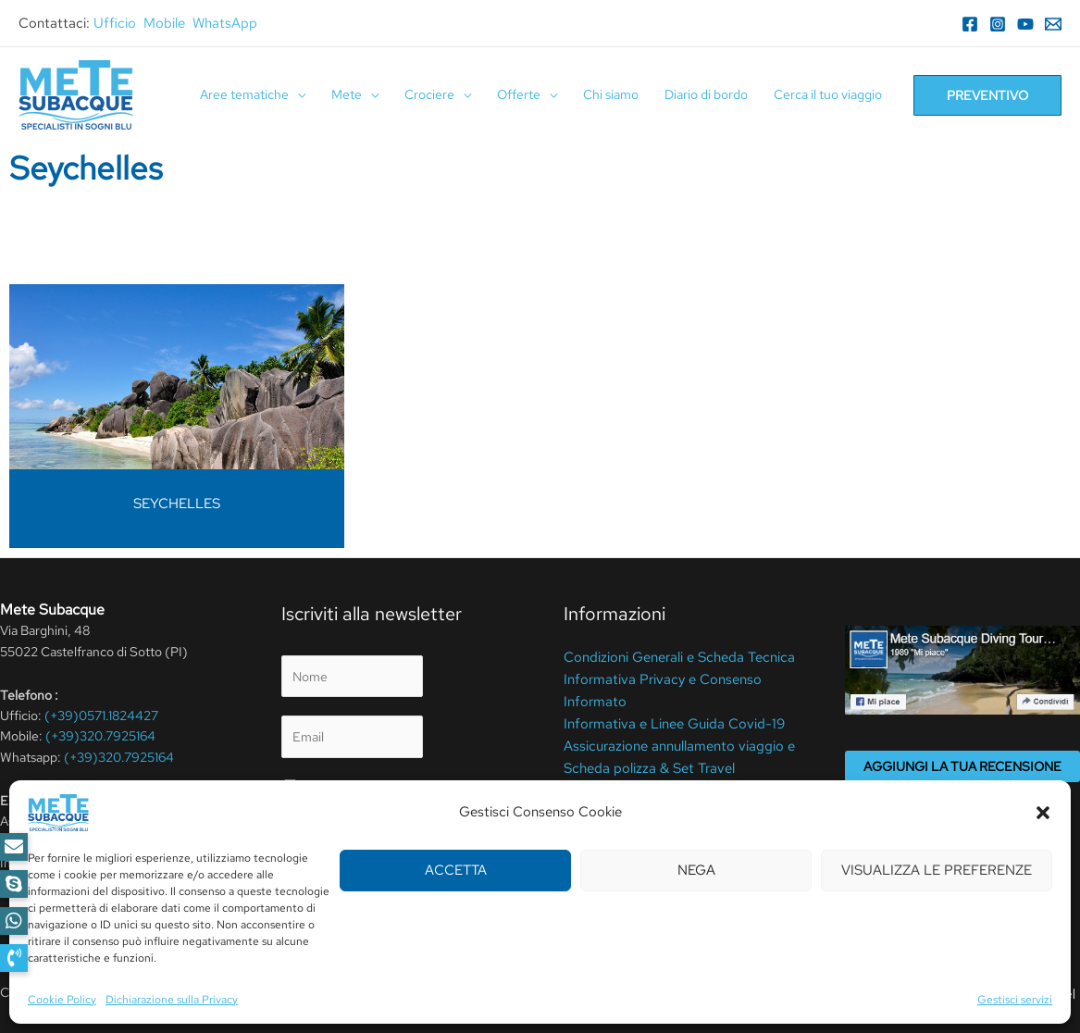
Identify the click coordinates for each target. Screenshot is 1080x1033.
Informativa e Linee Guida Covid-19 (665, 718)
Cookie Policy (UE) (618, 780)
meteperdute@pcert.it (92, 842)
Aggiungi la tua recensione (962, 766)
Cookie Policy (398, 992)
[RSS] (173, 894)
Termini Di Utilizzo (301, 992)
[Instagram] (997, 24)
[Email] (1053, 24)
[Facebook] (970, 24)
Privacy (326, 786)
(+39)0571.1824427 (101, 715)
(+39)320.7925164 (100, 736)
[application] (297, 95)
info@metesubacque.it (142, 862)
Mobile (164, 23)
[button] (14, 958)
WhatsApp (224, 23)
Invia (316, 877)
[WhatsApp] (117, 894)
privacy (365, 833)
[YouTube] (1025, 24)
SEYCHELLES (176, 503)
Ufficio (114, 23)
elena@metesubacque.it (135, 821)
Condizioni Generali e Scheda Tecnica (671, 656)
